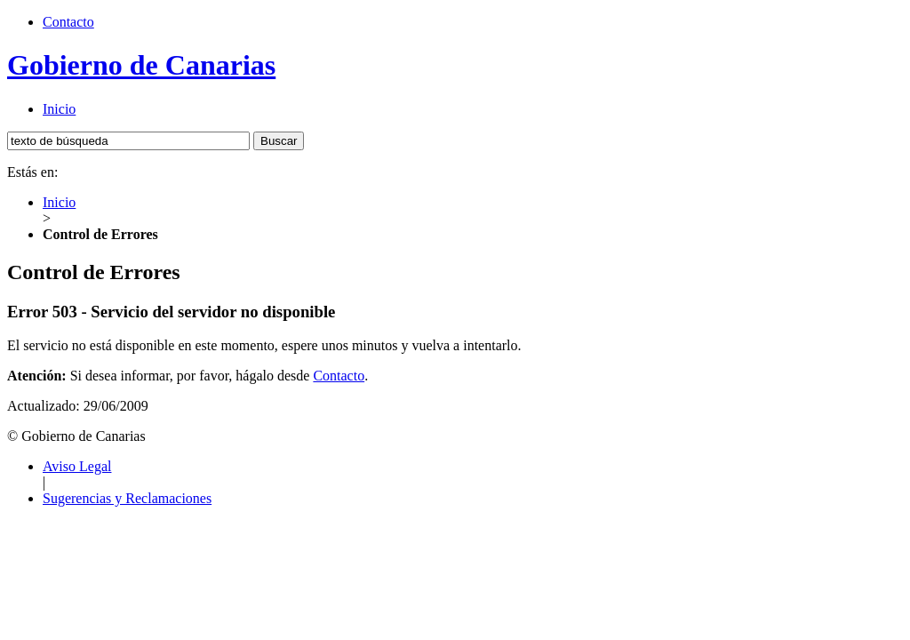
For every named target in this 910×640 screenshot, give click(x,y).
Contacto (68, 21)
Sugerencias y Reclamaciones (127, 498)
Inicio (59, 108)
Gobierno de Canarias (141, 65)
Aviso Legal (77, 466)
